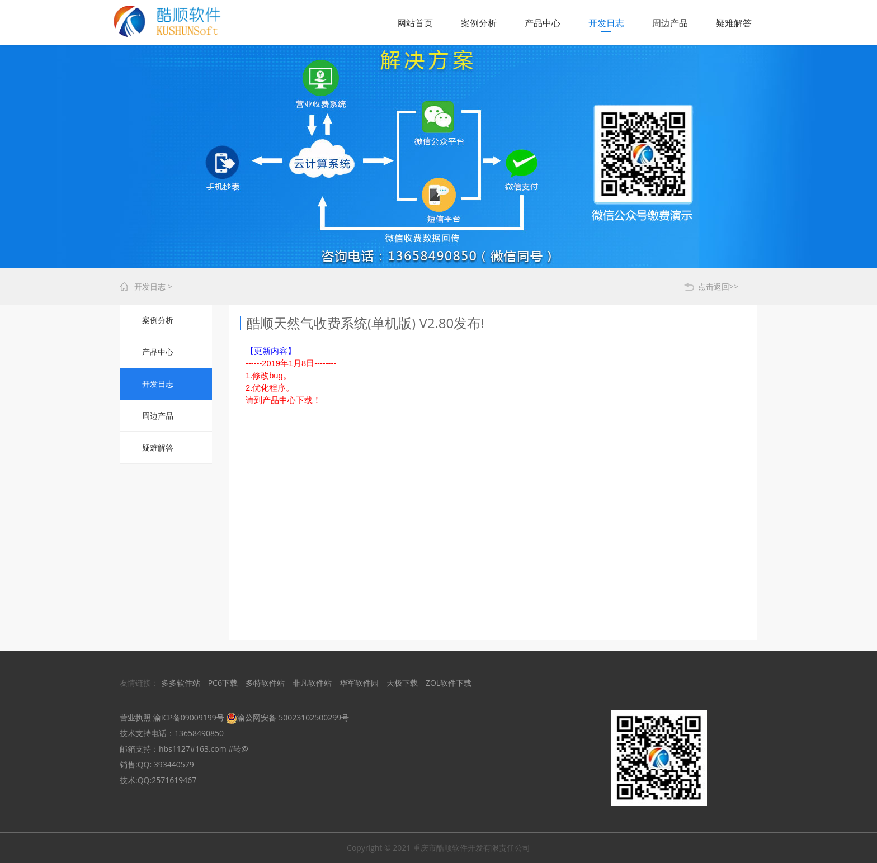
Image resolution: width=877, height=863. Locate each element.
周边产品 (670, 23)
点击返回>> (718, 286)
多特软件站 (265, 682)
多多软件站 (180, 682)
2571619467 (174, 780)
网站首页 (415, 23)
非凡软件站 (312, 682)
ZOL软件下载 (448, 682)
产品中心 (542, 23)
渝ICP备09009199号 (188, 717)
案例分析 (479, 23)
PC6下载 (223, 682)
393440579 (174, 764)
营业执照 (135, 717)
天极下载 (402, 682)
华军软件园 (359, 682)
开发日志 (606, 23)
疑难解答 (734, 23)
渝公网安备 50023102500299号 (287, 717)
